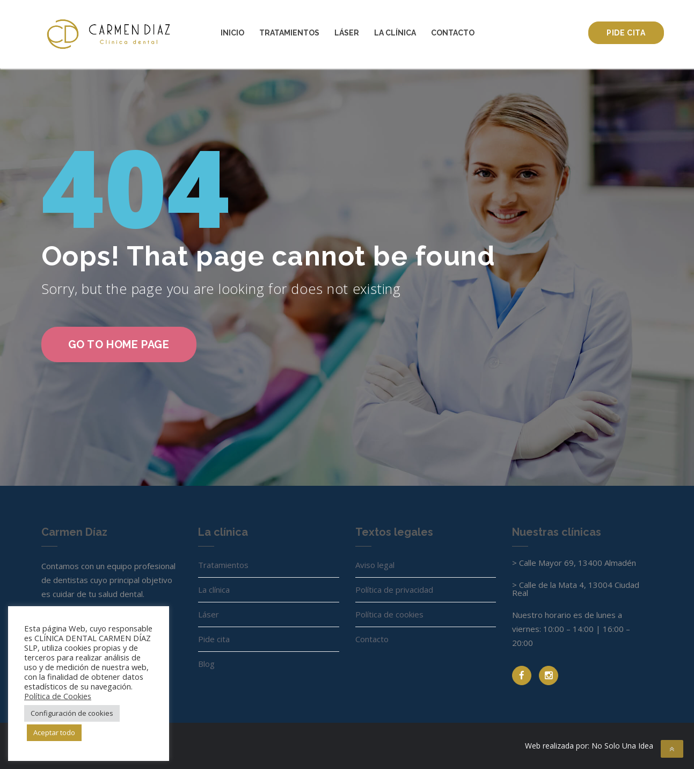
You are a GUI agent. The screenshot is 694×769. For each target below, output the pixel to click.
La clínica (395, 32)
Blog (206, 663)
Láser (346, 32)
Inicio (232, 32)
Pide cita (626, 32)
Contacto (452, 32)
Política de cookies (389, 614)
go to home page (119, 344)
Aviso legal (375, 564)
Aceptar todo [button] (54, 732)
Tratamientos (289, 32)
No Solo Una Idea (622, 746)
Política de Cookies (57, 696)
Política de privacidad (394, 589)
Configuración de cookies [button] (72, 713)
